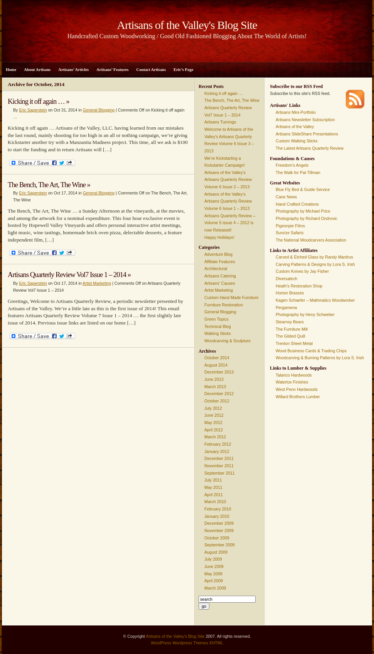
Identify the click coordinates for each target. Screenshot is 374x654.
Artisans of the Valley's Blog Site (175, 636)
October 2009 (216, 538)
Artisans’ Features (112, 70)
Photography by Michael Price (303, 211)
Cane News (286, 196)
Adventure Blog (218, 254)
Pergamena (286, 307)
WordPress (161, 642)
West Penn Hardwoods (297, 389)
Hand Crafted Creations (297, 204)
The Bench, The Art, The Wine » (49, 185)
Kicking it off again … (223, 93)
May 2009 (213, 573)
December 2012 (219, 393)
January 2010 (216, 516)
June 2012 (214, 415)
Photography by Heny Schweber (305, 314)
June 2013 (214, 379)
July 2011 (213, 480)
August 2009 (215, 552)
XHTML (216, 642)
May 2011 (213, 487)
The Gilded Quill (290, 336)
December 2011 (219, 458)
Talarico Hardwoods (294, 375)
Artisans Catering (220, 276)
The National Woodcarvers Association (311, 240)
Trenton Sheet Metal (294, 343)
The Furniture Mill (292, 329)
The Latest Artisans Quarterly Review (310, 148)
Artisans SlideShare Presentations (307, 134)
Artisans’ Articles (73, 70)
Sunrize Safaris (289, 232)
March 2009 (215, 588)
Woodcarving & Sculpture (227, 340)
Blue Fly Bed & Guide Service (303, 189)
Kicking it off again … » (38, 101)
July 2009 (213, 559)
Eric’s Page (183, 70)
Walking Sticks (217, 333)
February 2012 (217, 444)
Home (11, 70)
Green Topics (216, 319)
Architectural (215, 268)
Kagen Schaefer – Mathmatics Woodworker (315, 300)
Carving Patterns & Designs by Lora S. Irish (315, 264)
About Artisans (37, 70)
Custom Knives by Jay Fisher (302, 271)
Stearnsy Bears (290, 321)
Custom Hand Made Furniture (231, 297)
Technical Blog (217, 326)
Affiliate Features (219, 261)
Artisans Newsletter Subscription (305, 119)
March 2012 (215, 436)
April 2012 (213, 430)
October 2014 (216, 357)
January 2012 (216, 451)
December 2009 (219, 523)
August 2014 (215, 365)
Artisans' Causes (219, 283)
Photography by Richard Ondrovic (306, 218)
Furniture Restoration (223, 304)
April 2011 (213, 494)
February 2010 (217, 509)
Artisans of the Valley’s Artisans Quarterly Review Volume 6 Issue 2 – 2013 (228, 179)
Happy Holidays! (219, 237)
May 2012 (213, 422)
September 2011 (219, 473)
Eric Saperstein (33, 110)
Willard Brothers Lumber (298, 396)
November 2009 (219, 530)
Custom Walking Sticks (297, 141)
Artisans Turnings (220, 122)
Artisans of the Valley (295, 126)
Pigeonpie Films (290, 225)
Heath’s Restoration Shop (299, 286)
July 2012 (213, 408)
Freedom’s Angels (292, 165)
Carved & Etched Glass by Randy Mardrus (314, 257)
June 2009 (214, 566)
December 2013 (219, 372)
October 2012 (216, 401)
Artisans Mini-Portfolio (296, 112)
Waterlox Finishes (292, 382)
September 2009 (219, 544)
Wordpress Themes (190, 642)
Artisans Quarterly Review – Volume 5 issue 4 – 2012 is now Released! (229, 222)
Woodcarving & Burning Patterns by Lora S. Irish (320, 357)
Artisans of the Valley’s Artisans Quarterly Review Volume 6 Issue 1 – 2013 (228, 201)
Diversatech (286, 278)
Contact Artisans (151, 70)
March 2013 (215, 386)
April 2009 (213, 580)
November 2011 (219, 465)
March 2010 (215, 501)
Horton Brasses (290, 293)
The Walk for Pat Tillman (298, 172)
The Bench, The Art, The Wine (231, 100)
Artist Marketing (97, 283)
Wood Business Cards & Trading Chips (311, 350)
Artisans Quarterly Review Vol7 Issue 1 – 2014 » (69, 274)
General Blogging (99, 110)
